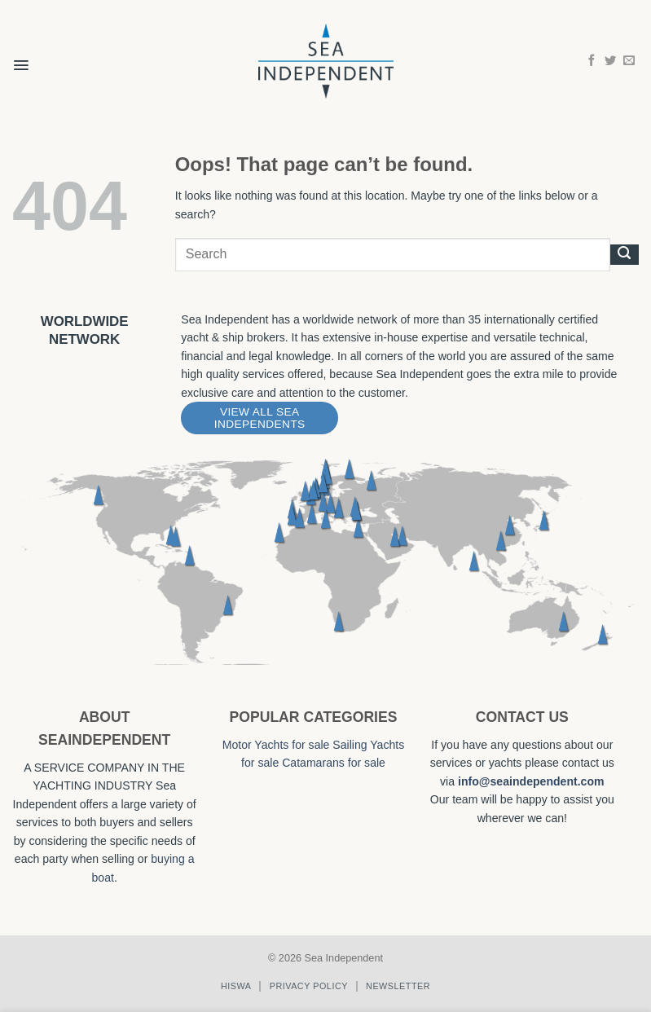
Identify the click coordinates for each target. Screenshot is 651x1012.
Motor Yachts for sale (276, 744)
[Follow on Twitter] (610, 61)
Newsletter (398, 986)
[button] (20, 54)
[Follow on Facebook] (591, 61)
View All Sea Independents (260, 418)
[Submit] (624, 254)
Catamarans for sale (333, 762)
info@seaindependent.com (531, 781)
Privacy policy (309, 986)
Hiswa (236, 986)
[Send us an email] (629, 61)
